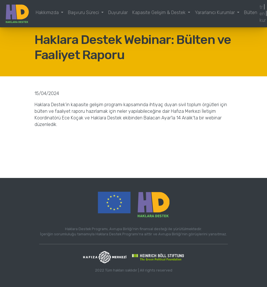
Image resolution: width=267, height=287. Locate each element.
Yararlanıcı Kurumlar (215, 12)
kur (263, 20)
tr (261, 7)
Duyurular (118, 12)
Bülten (250, 12)
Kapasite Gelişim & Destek (159, 12)
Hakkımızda (48, 12)
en (262, 13)
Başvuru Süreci (84, 12)
